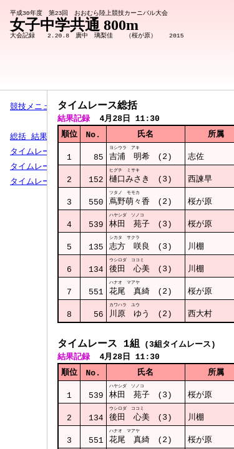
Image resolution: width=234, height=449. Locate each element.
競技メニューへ (38, 107)
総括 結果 (28, 137)
